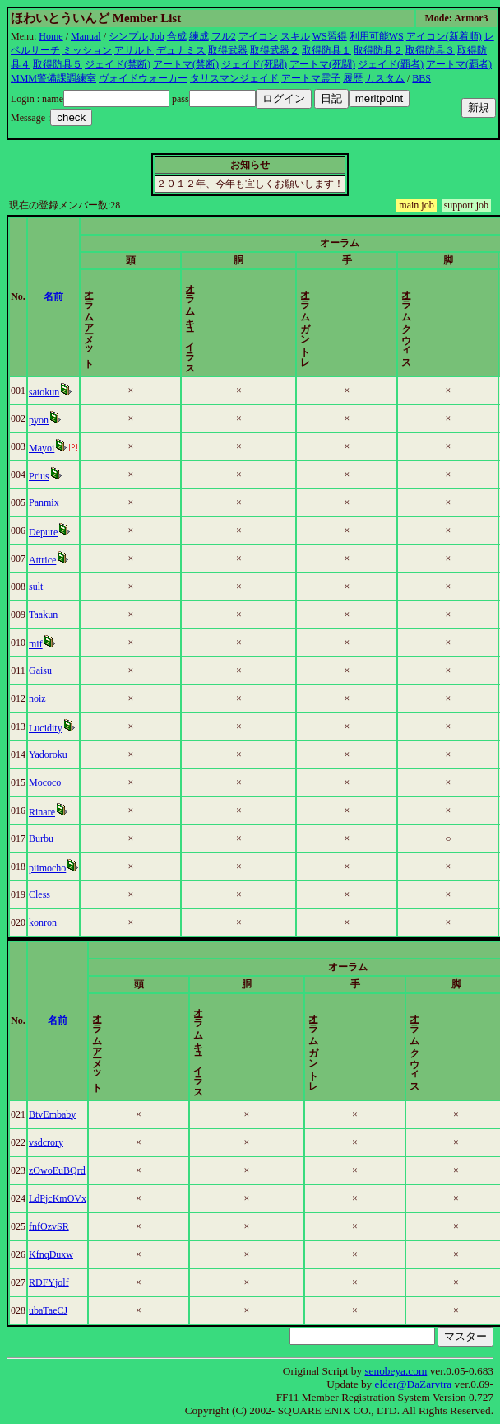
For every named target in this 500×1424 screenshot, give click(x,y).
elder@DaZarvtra (413, 1384)
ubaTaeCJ (51, 1310)
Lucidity (49, 728)
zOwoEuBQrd (60, 1170)
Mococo (48, 782)
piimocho (50, 868)
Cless (42, 894)
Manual (86, 36)
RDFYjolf (52, 1282)
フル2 (223, 36)
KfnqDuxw (54, 1254)
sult (39, 586)
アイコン (258, 36)
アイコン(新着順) (444, 36)
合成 (177, 36)
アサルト (134, 50)
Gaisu (43, 670)
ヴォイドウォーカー (143, 78)
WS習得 (329, 36)
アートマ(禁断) (186, 64)
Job (157, 36)
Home (50, 36)
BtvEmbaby (55, 1114)
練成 (199, 36)
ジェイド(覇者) (391, 64)
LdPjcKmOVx (61, 1198)
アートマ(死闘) (322, 64)
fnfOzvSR (52, 1226)
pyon (42, 420)
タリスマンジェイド (234, 78)
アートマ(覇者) (459, 64)
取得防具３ (430, 50)
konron (46, 922)
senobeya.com (395, 1371)
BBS (421, 78)
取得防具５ (57, 64)
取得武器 (228, 50)
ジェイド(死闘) (254, 64)
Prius (42, 476)
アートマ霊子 (310, 78)
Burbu (44, 838)
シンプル (128, 36)
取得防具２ (378, 50)
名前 (66, 296)
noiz (40, 698)
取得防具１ (326, 50)
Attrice (45, 560)
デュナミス (181, 50)
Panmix (47, 502)
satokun (47, 392)
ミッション (87, 50)
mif (39, 644)
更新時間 (467, 296)
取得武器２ (274, 50)
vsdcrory (49, 1142)
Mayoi (45, 448)
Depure (46, 532)
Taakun (46, 614)
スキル (295, 36)
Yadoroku (51, 754)
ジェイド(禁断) (117, 64)
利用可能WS (377, 36)
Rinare (45, 812)
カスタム (385, 78)
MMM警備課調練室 (53, 78)
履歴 (353, 78)
